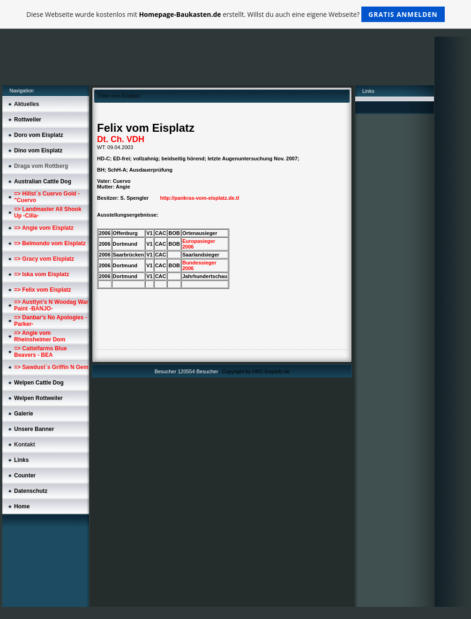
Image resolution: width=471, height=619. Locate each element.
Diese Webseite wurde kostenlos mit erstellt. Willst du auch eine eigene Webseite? (235, 14)
